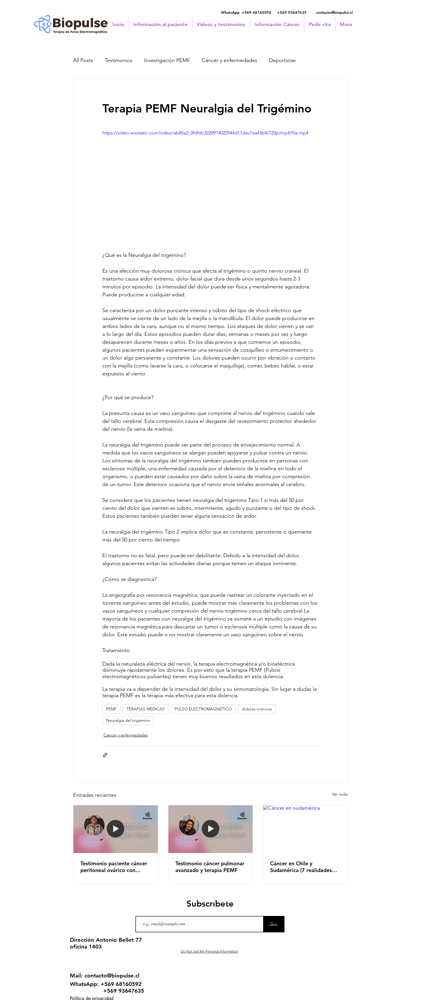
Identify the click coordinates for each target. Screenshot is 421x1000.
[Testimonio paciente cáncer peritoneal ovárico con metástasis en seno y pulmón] (115, 829)
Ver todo (340, 794)
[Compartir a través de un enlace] (105, 755)
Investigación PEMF (167, 60)
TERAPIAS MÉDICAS (146, 709)
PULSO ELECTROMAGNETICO (203, 709)
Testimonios (118, 60)
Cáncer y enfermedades (229, 60)
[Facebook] (195, 898)
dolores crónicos (257, 709)
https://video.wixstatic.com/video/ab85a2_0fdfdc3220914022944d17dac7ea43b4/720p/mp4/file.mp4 (205, 133)
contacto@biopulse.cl (334, 12)
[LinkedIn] (210, 898)
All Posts (83, 60)
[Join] (273, 924)
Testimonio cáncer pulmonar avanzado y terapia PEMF (209, 866)
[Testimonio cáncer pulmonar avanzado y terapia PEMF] (210, 829)
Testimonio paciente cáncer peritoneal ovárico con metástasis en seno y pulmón (115, 866)
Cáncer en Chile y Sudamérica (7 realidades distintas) (301, 866)
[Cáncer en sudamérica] (305, 829)
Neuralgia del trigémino (128, 720)
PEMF (111, 709)
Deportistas (282, 60)
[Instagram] (226, 898)
